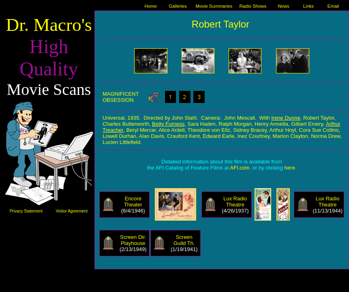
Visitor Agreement (72, 211)
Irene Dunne (285, 118)
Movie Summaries (213, 6)
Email (333, 6)
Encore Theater (133, 201)
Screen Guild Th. (184, 240)
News (283, 6)
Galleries (178, 6)
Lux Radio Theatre (235, 201)
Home (150, 6)
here (290, 168)
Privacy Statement (26, 211)
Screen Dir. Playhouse (133, 240)
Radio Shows (252, 6)
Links (308, 6)
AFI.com (239, 168)
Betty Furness (168, 124)
